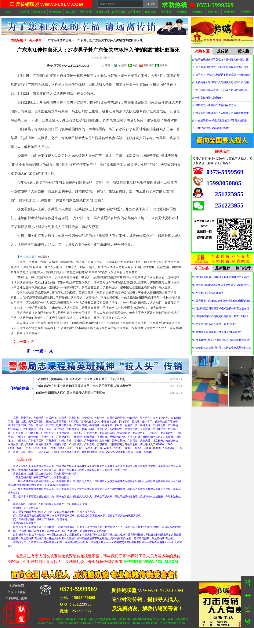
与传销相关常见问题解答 (210, 292)
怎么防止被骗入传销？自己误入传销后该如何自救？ (224, 90)
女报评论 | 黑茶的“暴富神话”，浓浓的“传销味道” (223, 339)
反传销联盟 (26, 257)
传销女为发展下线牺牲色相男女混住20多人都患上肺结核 (224, 277)
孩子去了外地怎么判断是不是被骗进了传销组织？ (223, 74)
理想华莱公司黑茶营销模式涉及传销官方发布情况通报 (224, 308)
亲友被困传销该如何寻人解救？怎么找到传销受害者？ (224, 112)
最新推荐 (222, 268)
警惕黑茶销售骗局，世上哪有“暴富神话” (218, 332)
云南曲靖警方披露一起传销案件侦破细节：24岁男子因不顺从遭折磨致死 (83, 387)
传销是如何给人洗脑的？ (209, 97)
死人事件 (35, 40)
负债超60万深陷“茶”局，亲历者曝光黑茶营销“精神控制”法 (224, 347)
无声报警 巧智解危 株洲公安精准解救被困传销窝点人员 (224, 300)
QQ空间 (122, 65)
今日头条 (202, 268)
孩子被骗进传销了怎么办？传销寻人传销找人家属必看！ (224, 59)
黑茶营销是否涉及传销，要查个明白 (216, 324)
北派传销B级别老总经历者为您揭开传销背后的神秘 (224, 285)
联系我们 (222, 151)
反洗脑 (243, 51)
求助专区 (202, 51)
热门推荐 (243, 268)
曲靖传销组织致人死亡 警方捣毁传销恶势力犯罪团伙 (70, 394)
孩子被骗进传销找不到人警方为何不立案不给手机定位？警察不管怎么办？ (224, 67)
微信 (135, 65)
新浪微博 (149, 65)
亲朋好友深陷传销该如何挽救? (212, 128)
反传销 (222, 51)
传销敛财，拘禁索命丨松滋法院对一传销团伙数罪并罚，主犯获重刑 (80, 380)
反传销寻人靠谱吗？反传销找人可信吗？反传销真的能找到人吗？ (224, 82)
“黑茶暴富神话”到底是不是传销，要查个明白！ (222, 316)
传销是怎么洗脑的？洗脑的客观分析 (215, 105)
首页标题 (17, 40)
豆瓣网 (163, 65)
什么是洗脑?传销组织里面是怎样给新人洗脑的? (221, 120)
